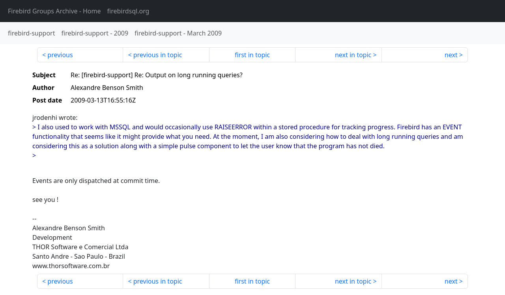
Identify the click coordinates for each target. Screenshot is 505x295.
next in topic (353, 54)
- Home (54, 11)
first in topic (252, 54)
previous (60, 54)
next (451, 54)
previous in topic (157, 54)
